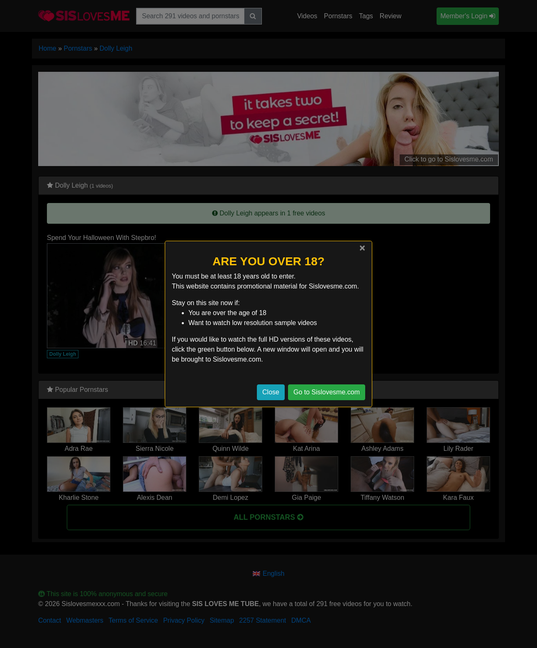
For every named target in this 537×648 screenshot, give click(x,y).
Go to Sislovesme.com (326, 392)
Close (270, 392)
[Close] (362, 247)
